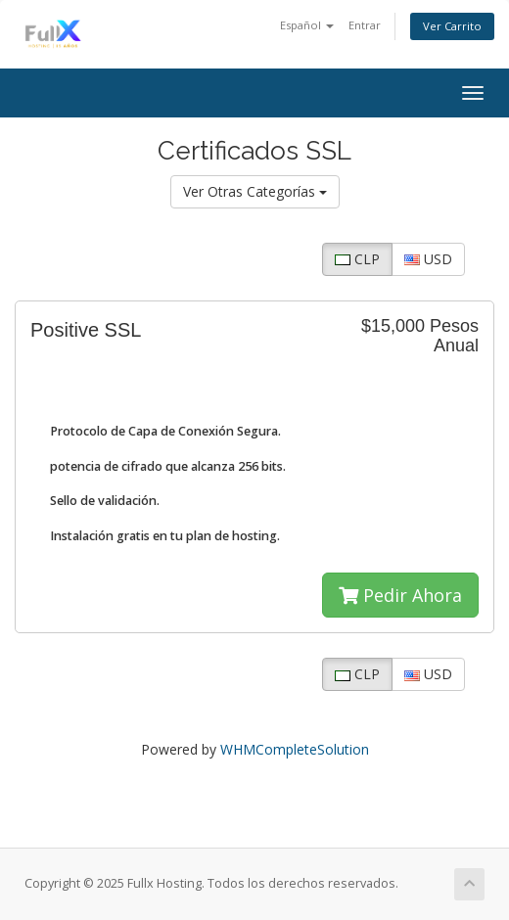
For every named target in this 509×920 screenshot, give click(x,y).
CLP (357, 259)
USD (428, 259)
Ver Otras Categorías (255, 191)
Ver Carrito (452, 26)
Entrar (364, 25)
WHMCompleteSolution (294, 749)
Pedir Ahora (400, 595)
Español (307, 25)
